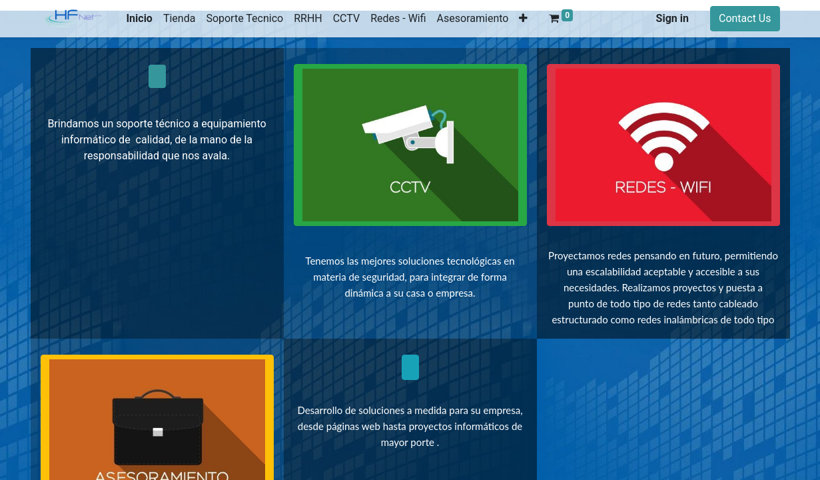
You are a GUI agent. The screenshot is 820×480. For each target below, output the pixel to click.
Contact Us (745, 18)
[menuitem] (139, 18)
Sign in (672, 18)
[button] (523, 18)
